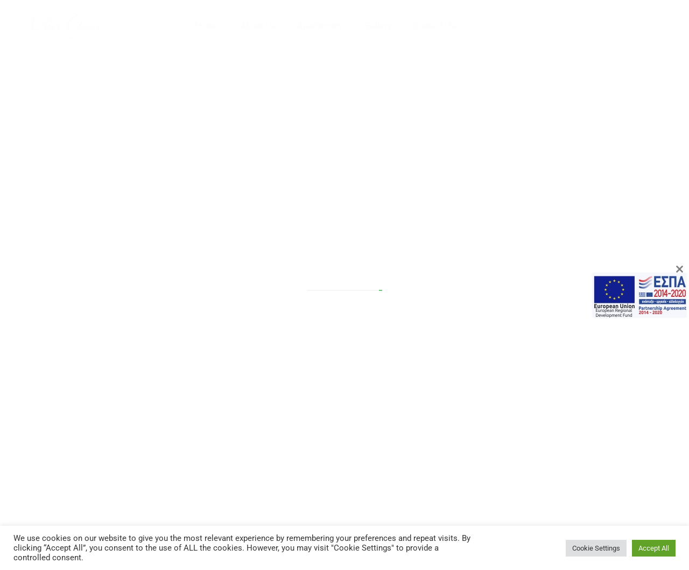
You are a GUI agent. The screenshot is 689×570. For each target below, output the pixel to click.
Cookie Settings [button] (596, 548)
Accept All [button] (653, 548)
